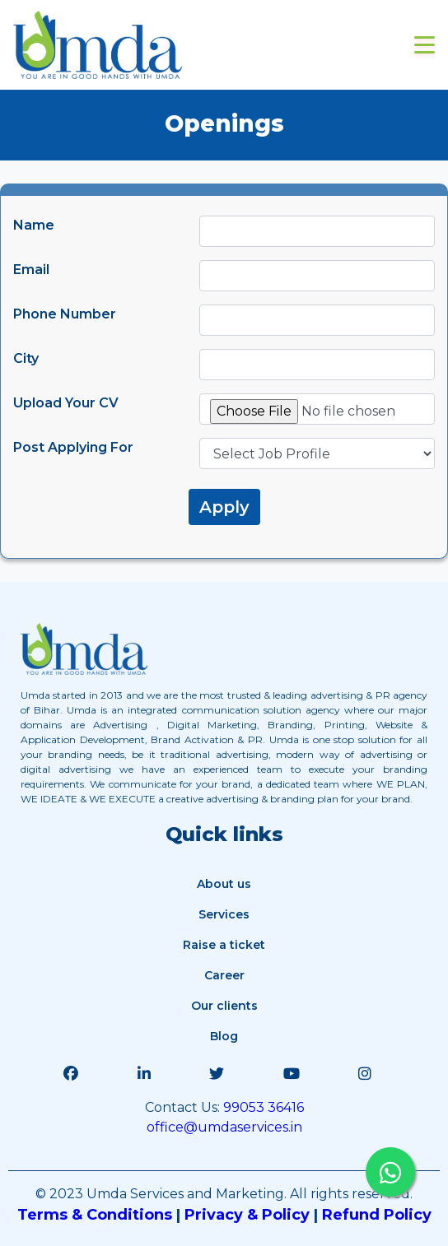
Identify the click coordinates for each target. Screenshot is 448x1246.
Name (33, 225)
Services (224, 914)
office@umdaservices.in (224, 1127)
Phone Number (64, 314)
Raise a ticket (224, 944)
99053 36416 (262, 1107)
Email (31, 269)
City (26, 358)
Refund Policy (377, 1215)
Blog (224, 1036)
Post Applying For (73, 447)
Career (224, 975)
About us (224, 883)
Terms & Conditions (94, 1215)
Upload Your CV (66, 403)
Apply (224, 507)
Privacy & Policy (247, 1215)
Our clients (224, 1005)
